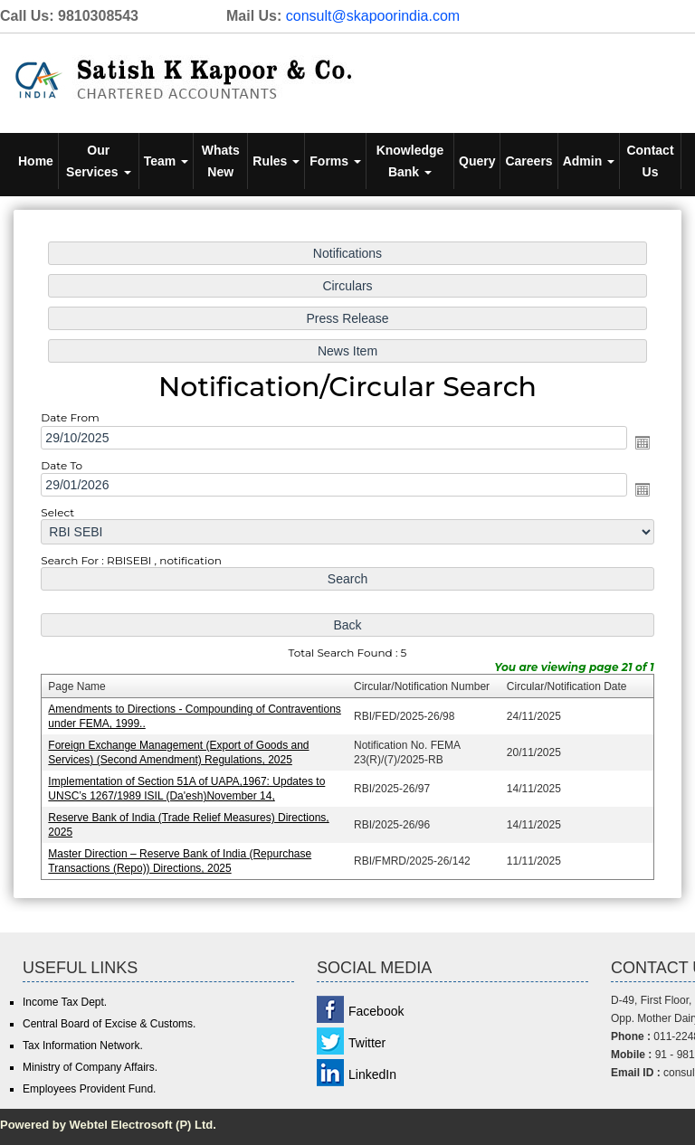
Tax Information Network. (83, 1045)
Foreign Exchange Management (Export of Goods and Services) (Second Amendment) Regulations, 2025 (181, 749)
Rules (276, 161)
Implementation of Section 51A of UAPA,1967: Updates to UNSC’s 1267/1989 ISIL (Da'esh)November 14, (189, 784)
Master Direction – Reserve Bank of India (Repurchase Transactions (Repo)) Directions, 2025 (182, 856)
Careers (528, 161)
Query (477, 161)
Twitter (367, 1043)
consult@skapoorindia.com (373, 16)
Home (35, 161)
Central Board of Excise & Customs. (109, 1023)
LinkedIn (372, 1074)
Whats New (221, 161)
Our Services (98, 161)
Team (166, 161)
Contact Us (649, 161)
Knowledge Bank (410, 161)
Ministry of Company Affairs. (90, 1067)
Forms (335, 161)
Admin (588, 161)
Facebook (376, 1011)
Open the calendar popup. (637, 444)
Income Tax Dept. (65, 1002)
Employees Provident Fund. (89, 1089)
